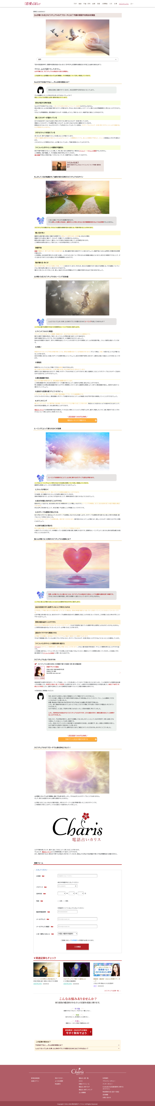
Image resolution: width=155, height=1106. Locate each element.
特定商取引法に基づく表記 (111, 1092)
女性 (60, 901)
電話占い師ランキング (85, 1089)
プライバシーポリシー (109, 1081)
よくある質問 (59, 1081)
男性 (65, 901)
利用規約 (74, 940)
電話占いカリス (39, 410)
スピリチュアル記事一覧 (111, 991)
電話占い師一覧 (84, 1078)
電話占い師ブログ (84, 1087)
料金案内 (58, 1084)
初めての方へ (59, 1078)
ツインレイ (82, 151)
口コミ (81, 1081)
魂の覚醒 (37, 155)
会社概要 (105, 1094)
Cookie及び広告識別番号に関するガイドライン (113, 1088)
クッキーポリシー (108, 1084)
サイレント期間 (92, 151)
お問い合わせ (107, 1097)
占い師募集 (82, 1092)
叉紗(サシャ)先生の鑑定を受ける (76, 739)
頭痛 (36, 251)
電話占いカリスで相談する (76, 420)
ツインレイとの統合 (48, 653)
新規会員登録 (35, 1078)
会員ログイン (35, 1081)
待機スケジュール (84, 1084)
